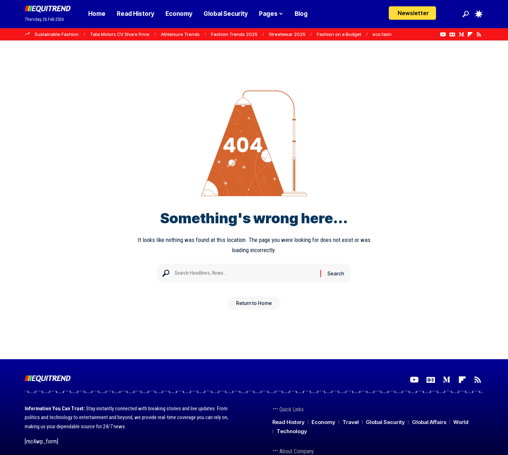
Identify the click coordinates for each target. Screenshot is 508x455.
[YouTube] (443, 34)
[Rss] (478, 34)
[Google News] (452, 34)
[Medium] (461, 34)
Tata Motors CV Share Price (120, 34)
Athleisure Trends (180, 34)
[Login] (451, 14)
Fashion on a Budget (339, 34)
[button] (465, 14)
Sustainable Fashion (57, 34)
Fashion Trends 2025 (234, 34)
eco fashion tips (390, 34)
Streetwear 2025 (287, 34)
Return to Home (254, 305)
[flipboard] (470, 34)
